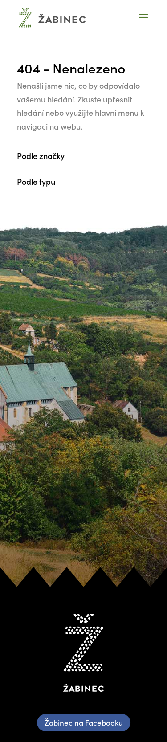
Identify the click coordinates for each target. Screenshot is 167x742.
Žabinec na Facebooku (84, 722)
